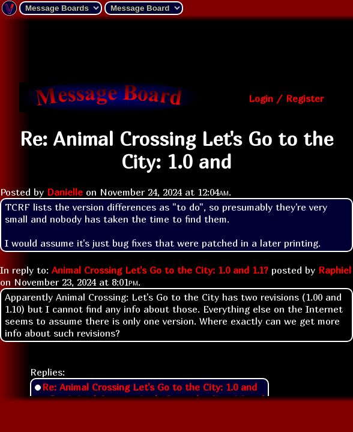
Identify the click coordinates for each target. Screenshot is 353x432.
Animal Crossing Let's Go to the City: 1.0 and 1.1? (160, 270)
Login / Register (286, 98)
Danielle (65, 192)
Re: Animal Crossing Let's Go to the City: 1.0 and (149, 387)
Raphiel (334, 270)
